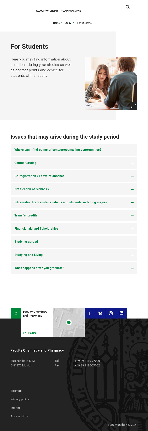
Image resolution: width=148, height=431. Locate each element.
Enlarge (133, 106)
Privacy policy (20, 399)
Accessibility (19, 416)
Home (56, 23)
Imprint (15, 408)
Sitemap (16, 391)
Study (68, 23)
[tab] (74, 150)
